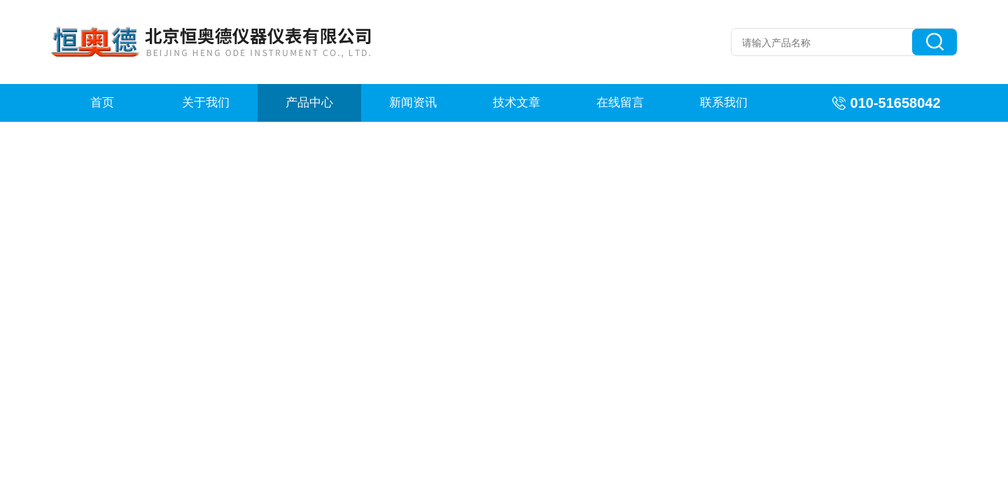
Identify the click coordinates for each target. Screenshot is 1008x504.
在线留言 (620, 102)
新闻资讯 (413, 102)
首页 (102, 102)
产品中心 (309, 102)
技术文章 (516, 102)
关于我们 (206, 102)
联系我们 (724, 102)
